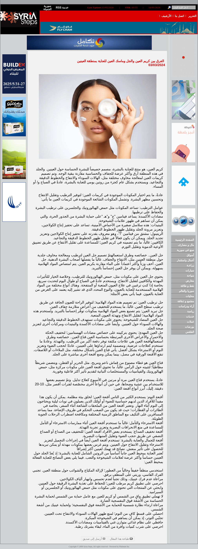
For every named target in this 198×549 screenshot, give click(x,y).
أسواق (190, 255)
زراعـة (190, 265)
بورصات (189, 326)
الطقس (189, 331)
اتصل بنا (179, 16)
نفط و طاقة (187, 285)
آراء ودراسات (186, 306)
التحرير (192, 16)
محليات (190, 296)
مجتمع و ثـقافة (185, 301)
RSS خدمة (62, 7)
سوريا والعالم (186, 290)
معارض (190, 280)
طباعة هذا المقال (121, 538)
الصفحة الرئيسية (184, 239)
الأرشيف (166, 16)
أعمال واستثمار (185, 260)
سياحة (190, 275)
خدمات (190, 316)
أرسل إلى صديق (94, 538)
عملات (190, 321)
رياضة (190, 311)
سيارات (189, 270)
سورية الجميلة (47, 7)
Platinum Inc (124, 546)
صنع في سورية (185, 250)
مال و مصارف (186, 244)
